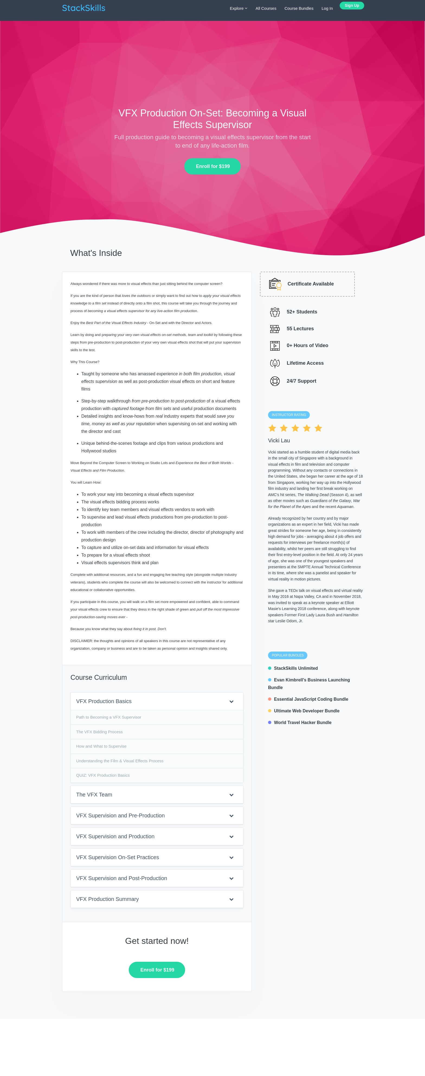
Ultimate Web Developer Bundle (304, 711)
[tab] (157, 701)
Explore (238, 8)
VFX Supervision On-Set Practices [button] (155, 857)
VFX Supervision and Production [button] (155, 836)
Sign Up (352, 5)
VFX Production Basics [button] (155, 701)
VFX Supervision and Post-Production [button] (155, 878)
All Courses (266, 8)
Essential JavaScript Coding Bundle (308, 699)
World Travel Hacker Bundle (299, 722)
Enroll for (211, 166)
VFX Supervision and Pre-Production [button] (155, 815)
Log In (327, 8)
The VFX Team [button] (155, 795)
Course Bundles (299, 8)
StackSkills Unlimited (293, 668)
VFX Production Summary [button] (155, 899)
